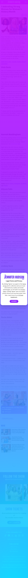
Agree (14, 301)
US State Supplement (17, 296)
